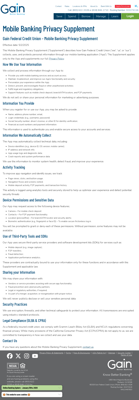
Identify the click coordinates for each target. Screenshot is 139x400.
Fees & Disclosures (81, 353)
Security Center (124, 353)
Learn (114, 16)
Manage (101, 16)
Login (130, 16)
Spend (72, 16)
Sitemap (111, 353)
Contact (58, 6)
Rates (67, 6)
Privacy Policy (56, 58)
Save (59, 16)
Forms (68, 353)
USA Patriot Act (99, 353)
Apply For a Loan (123, 6)
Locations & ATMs (80, 6)
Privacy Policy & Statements (51, 353)
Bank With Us (106, 6)
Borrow (86, 16)
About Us (94, 6)
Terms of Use (126, 355)
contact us (88, 347)
